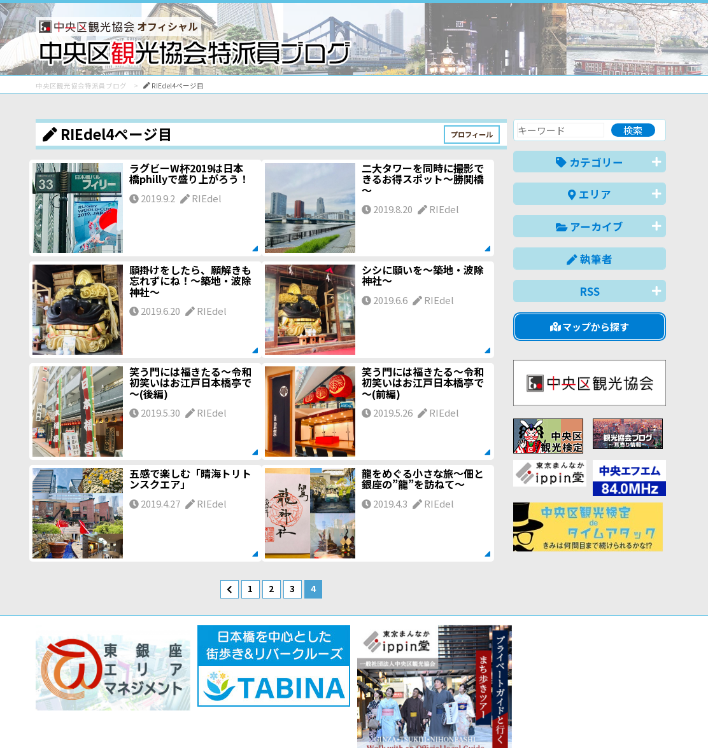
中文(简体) (542, 718)
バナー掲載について (84, 692)
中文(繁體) (601, 718)
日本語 (446, 718)
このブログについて (189, 692)
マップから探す (590, 326)
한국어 (651, 718)
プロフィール (472, 134)
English (490, 718)
